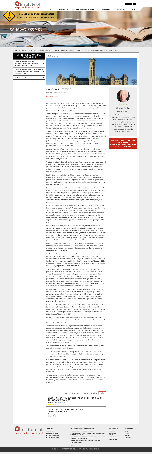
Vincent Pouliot (60, 402)
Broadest (94, 393)
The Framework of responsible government (85, 440)
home (50, 9)
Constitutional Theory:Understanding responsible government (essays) (87, 434)
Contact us (121, 9)
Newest (85, 393)
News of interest (128, 434)
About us (62, 9)
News (133, 9)
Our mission (51, 431)
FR (134, 4)
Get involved (106, 9)
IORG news (129, 437)
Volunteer (113, 439)
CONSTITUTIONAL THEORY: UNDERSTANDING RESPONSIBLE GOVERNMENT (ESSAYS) (26, 63)
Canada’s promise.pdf (53, 96)
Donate (112, 431)
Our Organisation (53, 437)
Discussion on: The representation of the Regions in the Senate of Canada (75, 399)
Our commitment (53, 433)
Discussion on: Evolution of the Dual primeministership (67, 411)
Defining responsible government (83, 9)
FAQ (72, 445)
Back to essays (52, 56)
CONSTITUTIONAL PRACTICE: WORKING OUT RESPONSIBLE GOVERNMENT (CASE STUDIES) (29, 71)
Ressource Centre (76, 443)
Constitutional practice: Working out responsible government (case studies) (87, 437)
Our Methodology (53, 435)
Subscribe (113, 437)
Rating (102, 393)
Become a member (112, 434)
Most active (75, 393)
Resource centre (21, 77)
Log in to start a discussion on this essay (123, 143)
